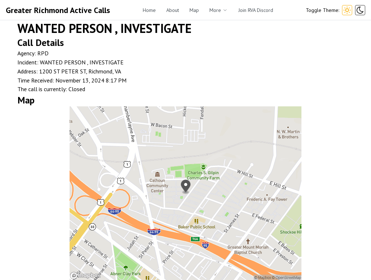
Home (149, 10)
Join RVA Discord (255, 10)
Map (194, 10)
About (172, 10)
